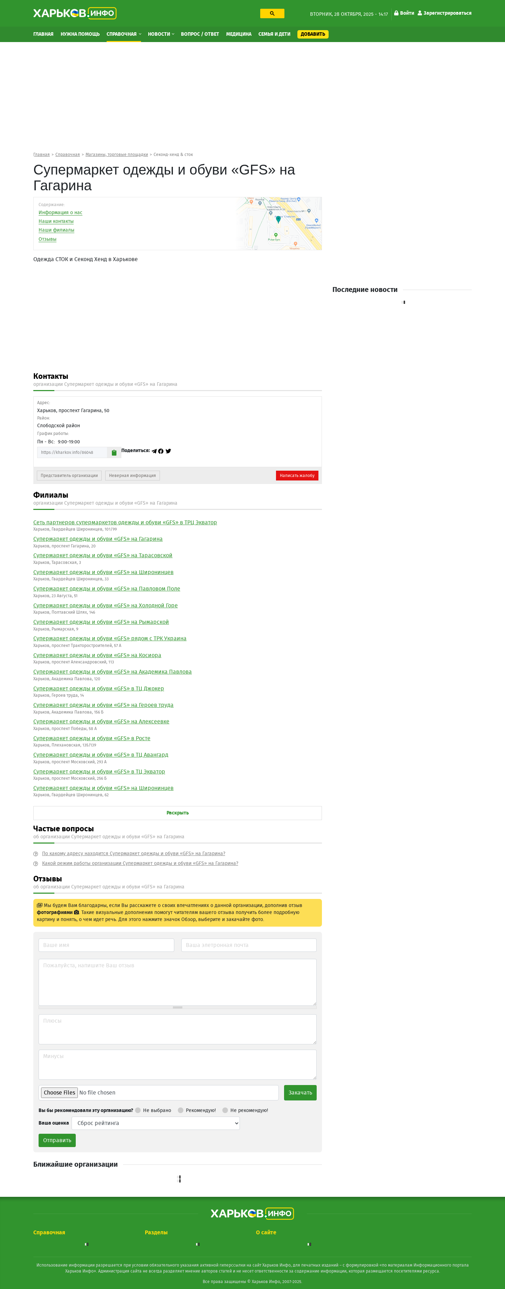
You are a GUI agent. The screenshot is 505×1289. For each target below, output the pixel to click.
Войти (404, 13)
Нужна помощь (80, 34)
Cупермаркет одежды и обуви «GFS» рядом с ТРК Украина (110, 638)
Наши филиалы (56, 230)
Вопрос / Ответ (200, 34)
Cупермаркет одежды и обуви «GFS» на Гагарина (98, 539)
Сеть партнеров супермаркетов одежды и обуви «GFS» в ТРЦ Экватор (125, 522)
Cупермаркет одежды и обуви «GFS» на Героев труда (103, 705)
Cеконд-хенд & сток (173, 154)
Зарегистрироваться (445, 13)
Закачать (300, 1093)
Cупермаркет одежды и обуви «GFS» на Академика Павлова (112, 672)
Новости (159, 34)
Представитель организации (69, 475)
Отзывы (47, 239)
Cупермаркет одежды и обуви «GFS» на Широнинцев (103, 572)
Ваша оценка (54, 1123)
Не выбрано (153, 1109)
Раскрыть (178, 813)
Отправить (57, 1140)
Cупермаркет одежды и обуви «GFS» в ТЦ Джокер (98, 688)
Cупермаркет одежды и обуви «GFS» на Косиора (97, 655)
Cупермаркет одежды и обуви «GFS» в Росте (91, 738)
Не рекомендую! (245, 1109)
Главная (43, 34)
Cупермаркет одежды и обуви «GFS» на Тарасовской (103, 555)
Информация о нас (60, 212)
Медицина (238, 34)
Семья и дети (274, 34)
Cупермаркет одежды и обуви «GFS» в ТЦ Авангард (100, 755)
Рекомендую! (197, 1109)
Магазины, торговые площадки (117, 154)
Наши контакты (56, 221)
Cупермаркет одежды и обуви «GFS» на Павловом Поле (106, 589)
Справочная (122, 34)
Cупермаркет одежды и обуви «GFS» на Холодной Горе (105, 605)
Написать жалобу (297, 475)
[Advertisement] (252, 96)
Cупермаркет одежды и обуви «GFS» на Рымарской (101, 622)
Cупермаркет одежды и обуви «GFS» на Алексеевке (101, 721)
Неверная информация (132, 475)
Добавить (313, 34)
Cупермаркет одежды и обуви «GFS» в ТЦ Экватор (99, 772)
